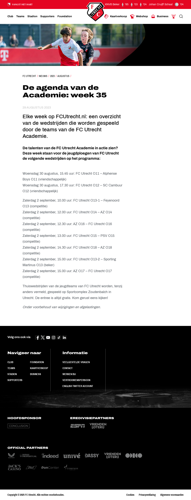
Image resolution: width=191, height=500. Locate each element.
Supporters (14, 380)
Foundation (37, 362)
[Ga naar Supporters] (47, 16)
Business (35, 374)
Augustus (63, 76)
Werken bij (69, 374)
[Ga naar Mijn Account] (173, 16)
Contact (67, 368)
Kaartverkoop (39, 368)
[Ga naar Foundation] (64, 16)
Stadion (12, 374)
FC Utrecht (29, 76)
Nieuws (43, 76)
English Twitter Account (77, 386)
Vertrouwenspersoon (76, 380)
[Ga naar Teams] (20, 16)
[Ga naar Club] (10, 16)
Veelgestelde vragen (76, 362)
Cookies (130, 494)
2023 (52, 76)
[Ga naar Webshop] (139, 16)
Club (10, 362)
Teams (11, 368)
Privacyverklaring (147, 494)
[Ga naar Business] (159, 16)
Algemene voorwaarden (172, 494)
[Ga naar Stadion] (32, 16)
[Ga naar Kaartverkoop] (115, 16)
